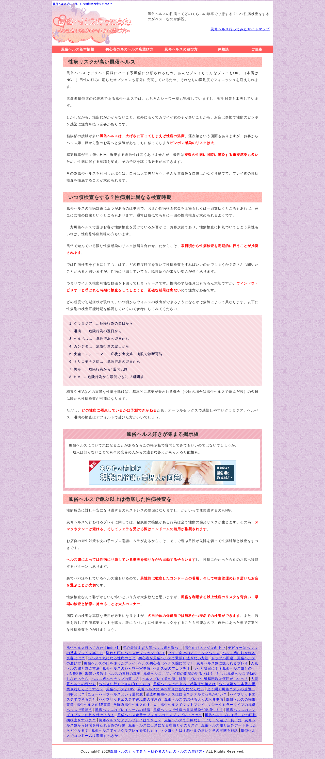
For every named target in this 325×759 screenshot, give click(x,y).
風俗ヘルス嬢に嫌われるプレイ (222, 663)
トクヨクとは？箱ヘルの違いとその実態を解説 (199, 730)
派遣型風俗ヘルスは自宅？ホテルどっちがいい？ (186, 694)
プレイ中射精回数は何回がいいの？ (218, 679)
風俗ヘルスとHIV (120, 689)
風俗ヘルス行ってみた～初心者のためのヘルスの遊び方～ (158, 751)
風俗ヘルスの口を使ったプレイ (110, 663)
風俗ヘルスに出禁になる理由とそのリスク (163, 725)
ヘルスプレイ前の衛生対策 (164, 679)
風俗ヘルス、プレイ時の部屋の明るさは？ (178, 674)
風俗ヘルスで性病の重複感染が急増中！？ (188, 710)
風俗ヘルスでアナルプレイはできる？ (130, 720)
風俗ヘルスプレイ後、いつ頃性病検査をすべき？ (83, 3)
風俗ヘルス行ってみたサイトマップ (240, 29)
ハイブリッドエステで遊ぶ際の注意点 (130, 699)
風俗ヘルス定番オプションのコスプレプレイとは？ (159, 715)
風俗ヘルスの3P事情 (94, 705)
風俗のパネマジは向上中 (205, 648)
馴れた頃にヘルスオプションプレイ (135, 653)
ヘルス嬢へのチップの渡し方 (115, 679)
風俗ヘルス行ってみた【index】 (93, 648)
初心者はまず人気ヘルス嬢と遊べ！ (152, 648)
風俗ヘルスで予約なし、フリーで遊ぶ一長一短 (203, 720)
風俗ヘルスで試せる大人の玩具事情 (193, 699)
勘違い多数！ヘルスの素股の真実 (113, 674)
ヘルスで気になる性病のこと (112, 658)
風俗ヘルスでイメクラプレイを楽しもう (124, 730)
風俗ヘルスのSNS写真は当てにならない (170, 689)
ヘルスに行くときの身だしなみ (124, 684)
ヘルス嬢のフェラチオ (171, 668)
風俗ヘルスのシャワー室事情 (126, 668)
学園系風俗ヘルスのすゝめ (136, 705)
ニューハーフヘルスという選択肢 (115, 694)
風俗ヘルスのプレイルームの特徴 (122, 710)
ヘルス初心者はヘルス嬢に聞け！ (166, 663)
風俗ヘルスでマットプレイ (183, 705)
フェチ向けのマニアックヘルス (194, 653)
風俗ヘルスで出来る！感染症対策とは (184, 684)
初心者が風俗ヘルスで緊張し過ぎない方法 (173, 658)
